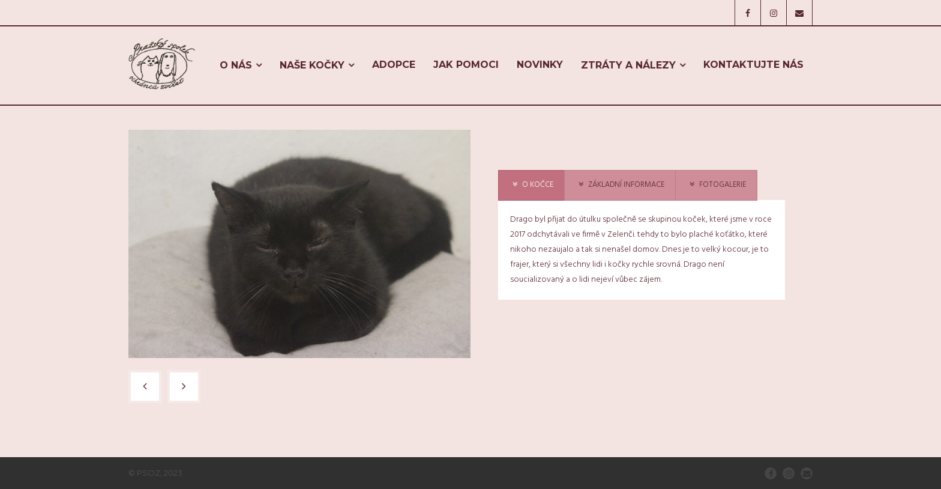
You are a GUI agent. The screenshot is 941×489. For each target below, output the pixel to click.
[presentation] (531, 185)
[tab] (531, 185)
